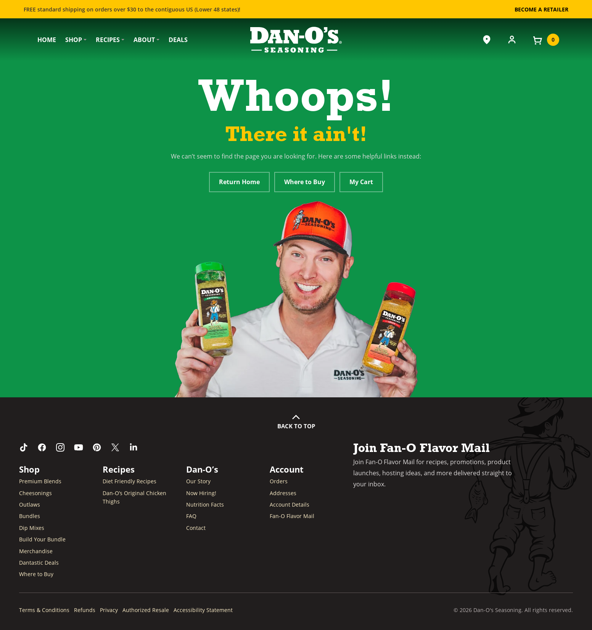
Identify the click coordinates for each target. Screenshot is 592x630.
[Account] (512, 39)
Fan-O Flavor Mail (292, 516)
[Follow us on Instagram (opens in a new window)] (60, 447)
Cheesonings (35, 493)
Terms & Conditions (44, 610)
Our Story (198, 481)
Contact (196, 527)
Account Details (289, 504)
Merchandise (36, 551)
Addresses (283, 493)
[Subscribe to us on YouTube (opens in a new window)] (78, 447)
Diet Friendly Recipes (129, 481)
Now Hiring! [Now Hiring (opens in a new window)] (201, 493)
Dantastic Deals (39, 562)
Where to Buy (304, 182)
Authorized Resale (145, 610)
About (144, 40)
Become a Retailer (541, 9)
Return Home (239, 182)
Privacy (109, 610)
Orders (279, 481)
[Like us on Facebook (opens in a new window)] (42, 447)
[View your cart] (545, 39)
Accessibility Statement (203, 610)
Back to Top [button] (296, 426)
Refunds (84, 610)
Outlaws (29, 504)
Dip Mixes (31, 527)
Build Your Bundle (42, 539)
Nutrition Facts (205, 504)
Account (287, 469)
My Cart (361, 182)
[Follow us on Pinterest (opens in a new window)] (96, 447)
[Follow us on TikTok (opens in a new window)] (23, 447)
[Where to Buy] (486, 39)
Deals (178, 40)
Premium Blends (40, 481)
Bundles (29, 516)
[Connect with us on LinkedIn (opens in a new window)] (133, 447)
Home (46, 40)
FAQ (191, 516)
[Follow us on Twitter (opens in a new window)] (115, 447)
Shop (73, 40)
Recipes (108, 40)
